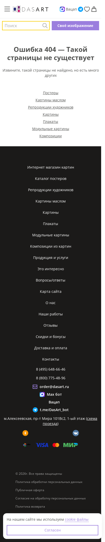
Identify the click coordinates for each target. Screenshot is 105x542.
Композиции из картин (50, 246)
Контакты (50, 359)
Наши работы (51, 314)
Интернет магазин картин (50, 167)
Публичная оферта (29, 490)
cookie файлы (77, 519)
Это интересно (51, 268)
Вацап (71, 9)
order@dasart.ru (54, 386)
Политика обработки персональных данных (48, 482)
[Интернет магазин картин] (30, 9)
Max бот (54, 394)
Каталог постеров (50, 178)
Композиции (50, 135)
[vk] (76, 433)
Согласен (53, 530)
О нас (51, 302)
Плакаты (50, 121)
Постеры (50, 92)
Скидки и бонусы (51, 336)
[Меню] (7, 9)
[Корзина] (94, 9)
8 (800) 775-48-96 (50, 377)
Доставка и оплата (50, 347)
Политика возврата (30, 507)
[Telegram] (80, 9)
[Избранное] (87, 9)
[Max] (62, 9)
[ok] (25, 433)
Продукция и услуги (50, 257)
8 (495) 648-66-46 (50, 369)
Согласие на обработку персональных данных (50, 498)
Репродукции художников (50, 107)
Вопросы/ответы (50, 280)
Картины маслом (51, 100)
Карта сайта (51, 291)
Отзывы (50, 325)
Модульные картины (50, 128)
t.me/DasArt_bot (54, 409)
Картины (51, 114)
